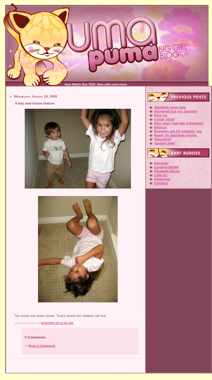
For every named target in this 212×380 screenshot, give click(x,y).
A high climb (164, 119)
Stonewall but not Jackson (175, 111)
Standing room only (170, 107)
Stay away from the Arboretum (178, 123)
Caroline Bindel (166, 167)
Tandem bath (164, 143)
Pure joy (161, 115)
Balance (160, 127)
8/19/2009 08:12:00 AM (57, 323)
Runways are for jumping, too (178, 131)
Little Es (160, 175)
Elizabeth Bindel (167, 171)
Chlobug (161, 183)
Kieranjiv (161, 163)
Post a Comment (41, 346)
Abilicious (162, 179)
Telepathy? (163, 139)
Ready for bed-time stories (175, 135)
